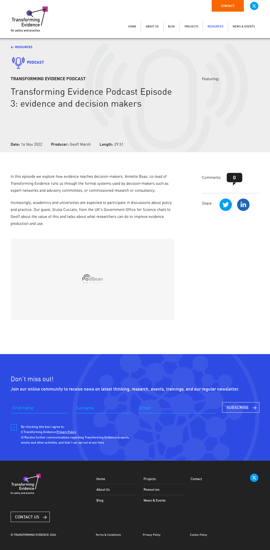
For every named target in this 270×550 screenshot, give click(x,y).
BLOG (171, 26)
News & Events (155, 500)
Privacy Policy (151, 535)
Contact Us (27, 516)
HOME (132, 26)
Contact (228, 6)
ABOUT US (152, 26)
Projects (150, 479)
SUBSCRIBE (237, 407)
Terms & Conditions (108, 535)
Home (100, 479)
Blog (99, 500)
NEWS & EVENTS (244, 26)
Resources (23, 47)
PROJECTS (191, 26)
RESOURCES (215, 26)
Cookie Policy (198, 535)
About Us (103, 489)
